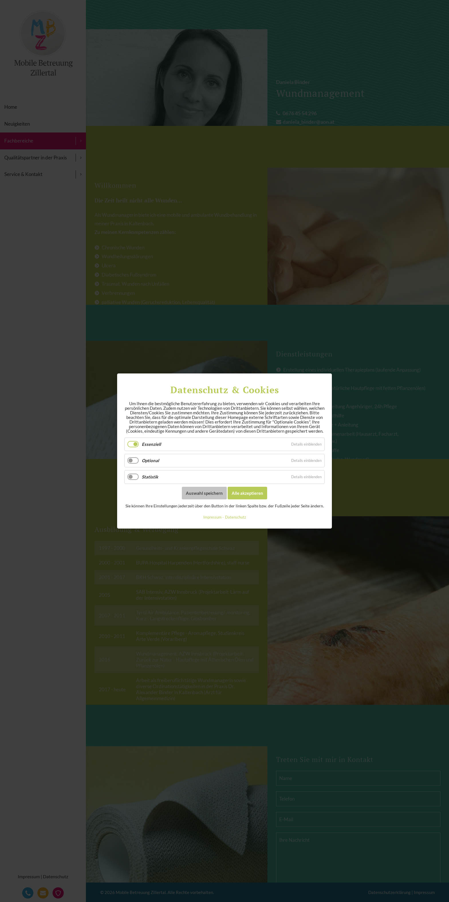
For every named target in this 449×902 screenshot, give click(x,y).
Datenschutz (235, 517)
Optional (150, 460)
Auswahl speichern (204, 492)
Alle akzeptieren (247, 492)
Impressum (212, 517)
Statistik (150, 476)
